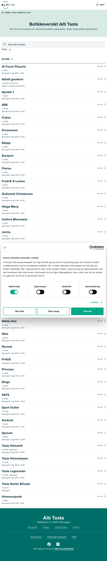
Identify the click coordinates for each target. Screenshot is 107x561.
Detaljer (95, 302)
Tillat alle (87, 311)
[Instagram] (58, 545)
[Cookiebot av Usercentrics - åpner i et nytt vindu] (91, 248)
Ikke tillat (19, 311)
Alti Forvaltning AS (64, 548)
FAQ (74, 536)
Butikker (46, 527)
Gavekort (76, 527)
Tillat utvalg (53, 311)
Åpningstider (32, 527)
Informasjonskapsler (57, 536)
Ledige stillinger (61, 527)
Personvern (36, 536)
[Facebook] (49, 545)
